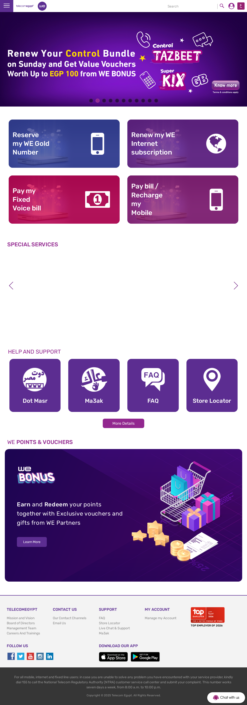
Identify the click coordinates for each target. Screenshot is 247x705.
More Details (123, 423)
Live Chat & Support (114, 628)
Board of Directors (21, 623)
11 (156, 101)
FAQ (102, 618)
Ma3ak (104, 633)
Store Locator (109, 623)
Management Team (21, 628)
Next (236, 285)
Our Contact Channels (69, 618)
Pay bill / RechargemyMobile (147, 199)
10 (150, 101)
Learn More (32, 542)
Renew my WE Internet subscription (153, 143)
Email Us (59, 623)
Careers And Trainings (23, 633)
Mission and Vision (20, 618)
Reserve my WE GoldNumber (31, 143)
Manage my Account (160, 618)
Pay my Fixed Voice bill (27, 199)
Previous (11, 285)
